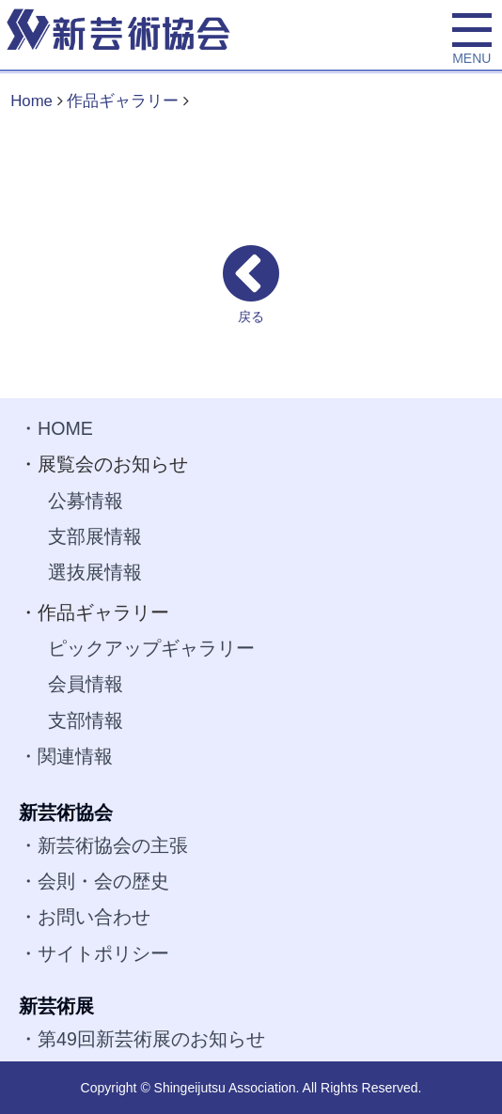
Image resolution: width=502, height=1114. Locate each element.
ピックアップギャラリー (151, 648)
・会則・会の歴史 (94, 881)
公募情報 (85, 500)
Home (31, 101)
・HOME (56, 428)
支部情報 (85, 720)
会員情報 (85, 683)
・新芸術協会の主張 (103, 845)
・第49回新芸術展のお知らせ (142, 1039)
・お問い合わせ (84, 916)
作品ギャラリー (123, 101)
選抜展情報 (95, 572)
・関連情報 (66, 756)
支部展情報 (95, 536)
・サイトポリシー (94, 953)
